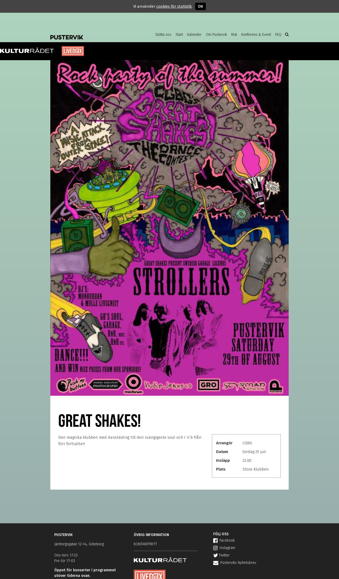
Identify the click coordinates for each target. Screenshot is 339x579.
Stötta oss (163, 34)
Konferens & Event (256, 34)
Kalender (194, 34)
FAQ (278, 34)
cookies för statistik (174, 6)
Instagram (224, 548)
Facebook (224, 540)
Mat (234, 34)
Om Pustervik (216, 34)
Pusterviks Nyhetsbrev (234, 562)
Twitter (221, 555)
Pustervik (92, 33)
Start (179, 34)
